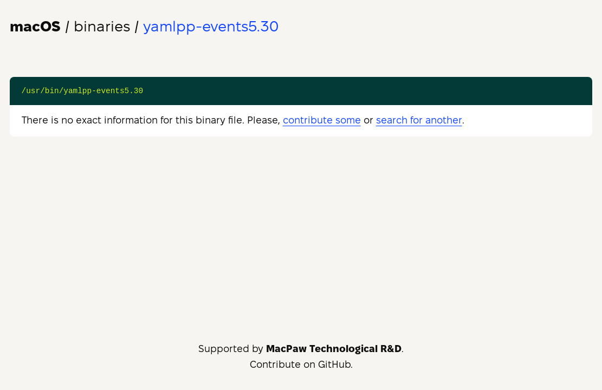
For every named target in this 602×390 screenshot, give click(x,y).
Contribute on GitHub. (301, 364)
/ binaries (70, 26)
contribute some (322, 120)
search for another (419, 120)
